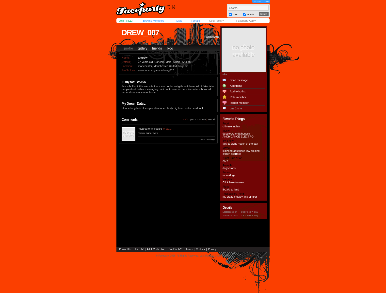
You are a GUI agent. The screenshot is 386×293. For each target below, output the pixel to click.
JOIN (266, 1)
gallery (142, 48)
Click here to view (233, 182)
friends (157, 48)
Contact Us (125, 249)
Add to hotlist (238, 91)
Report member (239, 102)
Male (179, 20)
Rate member (238, 97)
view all (211, 119)
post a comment (198, 119)
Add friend (236, 85)
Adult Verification (156, 249)
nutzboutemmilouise (150, 128)
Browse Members (153, 20)
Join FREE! (126, 20)
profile (128, 48)
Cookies (200, 249)
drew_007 (140, 32)
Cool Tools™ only (249, 212)
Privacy (212, 249)
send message (207, 139)
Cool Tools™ (216, 20)
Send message (239, 80)
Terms (189, 249)
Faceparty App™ (246, 20)
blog (170, 48)
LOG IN (257, 1)
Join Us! (139, 249)
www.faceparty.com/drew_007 (156, 70)
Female (195, 20)
